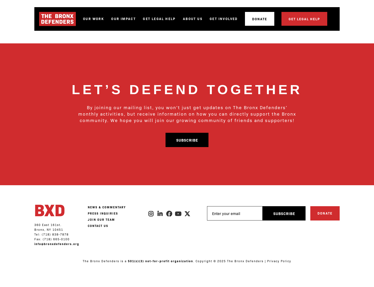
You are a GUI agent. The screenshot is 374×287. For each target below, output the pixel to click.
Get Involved (224, 18)
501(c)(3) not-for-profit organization (160, 261)
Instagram (151, 214)
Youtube (178, 214)
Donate (259, 18)
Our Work (93, 18)
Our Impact (123, 18)
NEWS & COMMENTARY (107, 207)
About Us (193, 18)
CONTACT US (98, 226)
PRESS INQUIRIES (103, 213)
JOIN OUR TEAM (101, 219)
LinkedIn (160, 214)
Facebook (169, 214)
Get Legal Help (159, 18)
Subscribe (187, 140)
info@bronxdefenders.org (56, 244)
